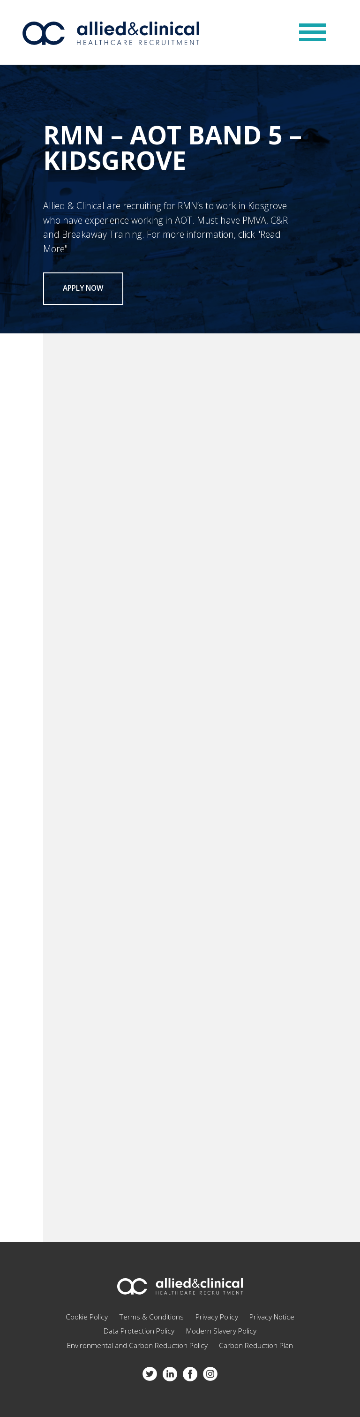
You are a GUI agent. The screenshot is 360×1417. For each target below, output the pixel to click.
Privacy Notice (271, 1317)
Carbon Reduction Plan (256, 1345)
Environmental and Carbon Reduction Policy (137, 1345)
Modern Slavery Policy (221, 1331)
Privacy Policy (216, 1317)
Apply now (83, 288)
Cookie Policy (87, 1317)
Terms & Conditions (151, 1317)
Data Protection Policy (139, 1331)
